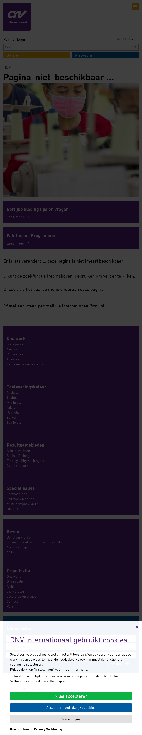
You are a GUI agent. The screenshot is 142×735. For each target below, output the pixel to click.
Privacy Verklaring (48, 729)
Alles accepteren (71, 696)
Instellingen (71, 719)
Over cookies (20, 729)
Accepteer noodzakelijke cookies (71, 707)
